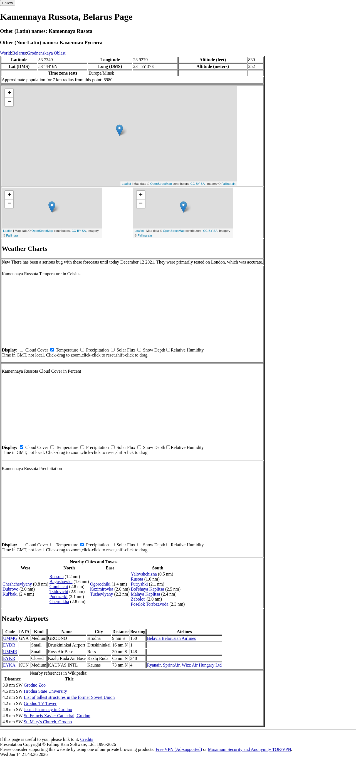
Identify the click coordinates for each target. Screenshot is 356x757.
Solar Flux (126, 350)
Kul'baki (10, 594)
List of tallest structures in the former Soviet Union (69, 697)
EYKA (9, 665)
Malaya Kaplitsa (145, 594)
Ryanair (153, 665)
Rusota (137, 579)
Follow (7, 3)
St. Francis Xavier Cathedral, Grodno (57, 715)
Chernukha (59, 601)
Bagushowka (61, 581)
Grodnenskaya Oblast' (46, 53)
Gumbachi (59, 586)
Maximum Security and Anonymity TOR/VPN (249, 749)
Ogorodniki (100, 584)
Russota (57, 576)
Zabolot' (138, 599)
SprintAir (171, 665)
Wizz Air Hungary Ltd (202, 665)
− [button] (9, 102)
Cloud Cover (36, 350)
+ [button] (9, 93)
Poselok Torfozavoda (149, 604)
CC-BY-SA (197, 183)
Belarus (19, 53)
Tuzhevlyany (101, 594)
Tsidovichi (59, 591)
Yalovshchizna (144, 574)
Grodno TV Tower (40, 703)
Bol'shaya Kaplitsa (147, 589)
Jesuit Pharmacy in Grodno (48, 709)
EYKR (9, 658)
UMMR (10, 651)
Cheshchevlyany (17, 584)
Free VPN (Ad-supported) (178, 749)
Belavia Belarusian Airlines (171, 638)
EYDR (9, 645)
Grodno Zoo (35, 685)
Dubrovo (10, 589)
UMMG (10, 638)
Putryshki (139, 584)
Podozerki (59, 596)
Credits (86, 739)
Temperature (67, 350)
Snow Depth (154, 350)
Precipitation (97, 350)
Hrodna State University (45, 691)
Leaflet (126, 183)
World (5, 53)
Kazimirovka (101, 589)
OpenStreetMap (161, 183)
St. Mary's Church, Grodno (48, 721)
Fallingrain (228, 183)
